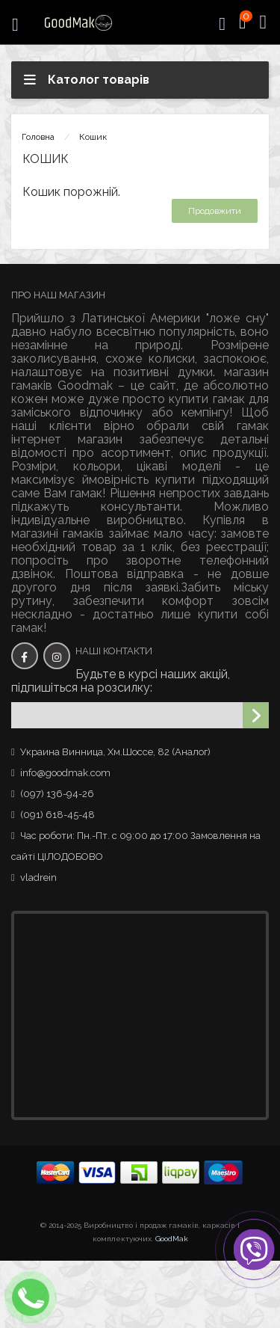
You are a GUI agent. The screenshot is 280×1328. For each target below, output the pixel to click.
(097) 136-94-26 (57, 793)
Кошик (93, 137)
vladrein (38, 877)
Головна (38, 137)
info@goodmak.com (65, 772)
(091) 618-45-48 (57, 814)
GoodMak (171, 1239)
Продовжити (214, 211)
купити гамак (206, 399)
